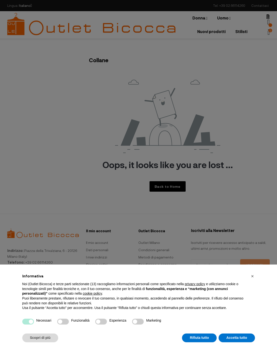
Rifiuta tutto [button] (199, 338)
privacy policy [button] (195, 284)
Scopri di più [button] (40, 338)
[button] (252, 276)
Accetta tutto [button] (236, 338)
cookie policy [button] (92, 293)
